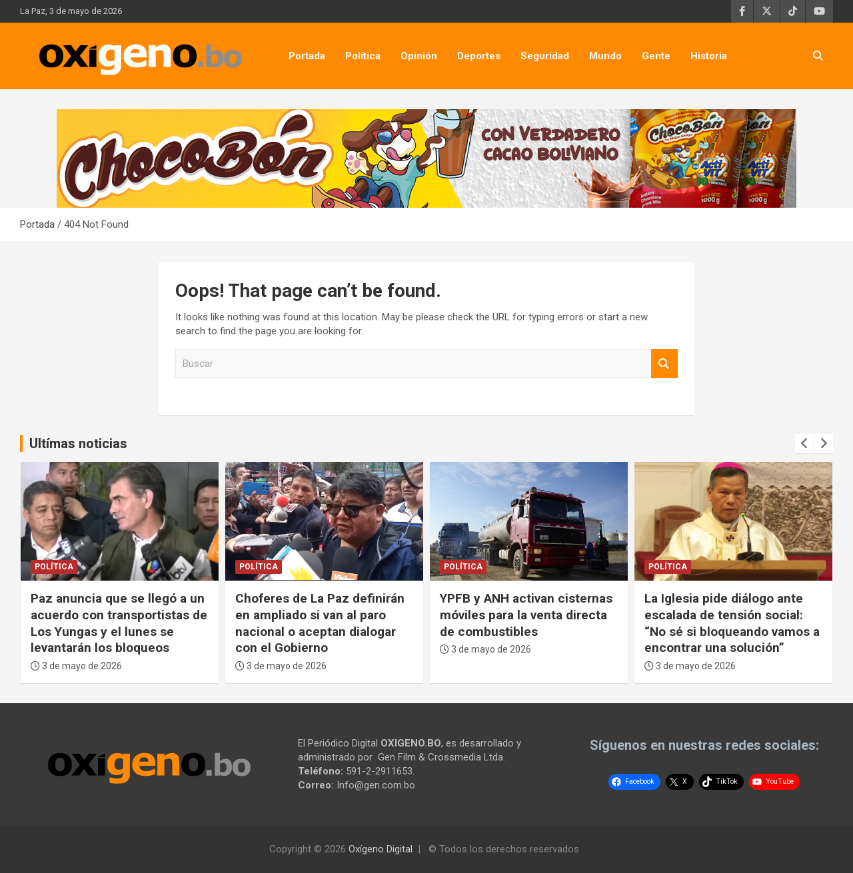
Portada (307, 56)
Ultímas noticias (78, 443)
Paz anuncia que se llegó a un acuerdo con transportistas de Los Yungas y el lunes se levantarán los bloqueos (119, 623)
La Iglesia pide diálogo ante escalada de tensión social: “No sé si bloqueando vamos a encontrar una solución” (732, 623)
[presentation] (804, 443)
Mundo (605, 56)
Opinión (419, 56)
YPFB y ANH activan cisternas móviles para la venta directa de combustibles (526, 615)
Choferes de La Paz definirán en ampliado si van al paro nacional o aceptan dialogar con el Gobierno (320, 623)
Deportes (478, 56)
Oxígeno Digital (381, 849)
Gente (656, 56)
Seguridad (544, 56)
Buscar (664, 364)
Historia (708, 56)
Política (363, 56)
